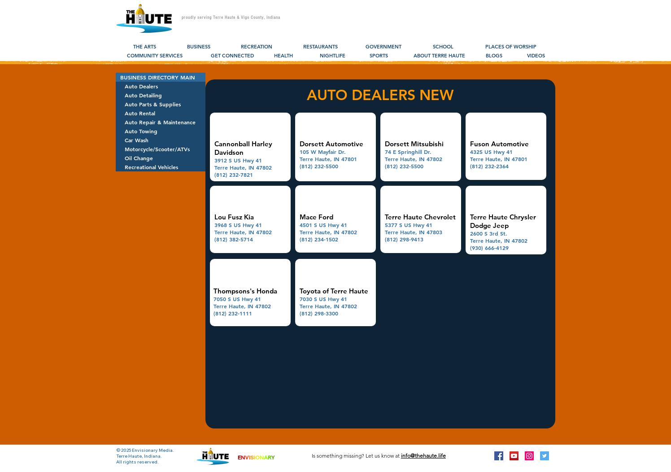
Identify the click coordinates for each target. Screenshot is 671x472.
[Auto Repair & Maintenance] (160, 122)
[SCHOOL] (443, 47)
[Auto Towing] (160, 131)
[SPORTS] (379, 56)
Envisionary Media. (153, 450)
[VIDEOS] (536, 56)
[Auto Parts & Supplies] (160, 104)
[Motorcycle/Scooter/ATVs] (160, 148)
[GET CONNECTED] (232, 56)
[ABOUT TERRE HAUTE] (439, 56)
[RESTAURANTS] (320, 47)
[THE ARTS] (144, 47)
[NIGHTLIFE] (332, 56)
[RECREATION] (256, 47)
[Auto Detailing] (160, 95)
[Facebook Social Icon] (498, 455)
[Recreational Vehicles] (160, 166)
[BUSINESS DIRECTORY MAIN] (160, 77)
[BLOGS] (494, 56)
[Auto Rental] (160, 113)
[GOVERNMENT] (383, 47)
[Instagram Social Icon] (529, 455)
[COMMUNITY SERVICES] (155, 56)
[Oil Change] (160, 157)
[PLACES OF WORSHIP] (511, 47)
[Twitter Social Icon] (544, 455)
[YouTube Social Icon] (514, 455)
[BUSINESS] (198, 47)
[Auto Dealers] (160, 86)
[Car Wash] (160, 139)
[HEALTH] (283, 56)
